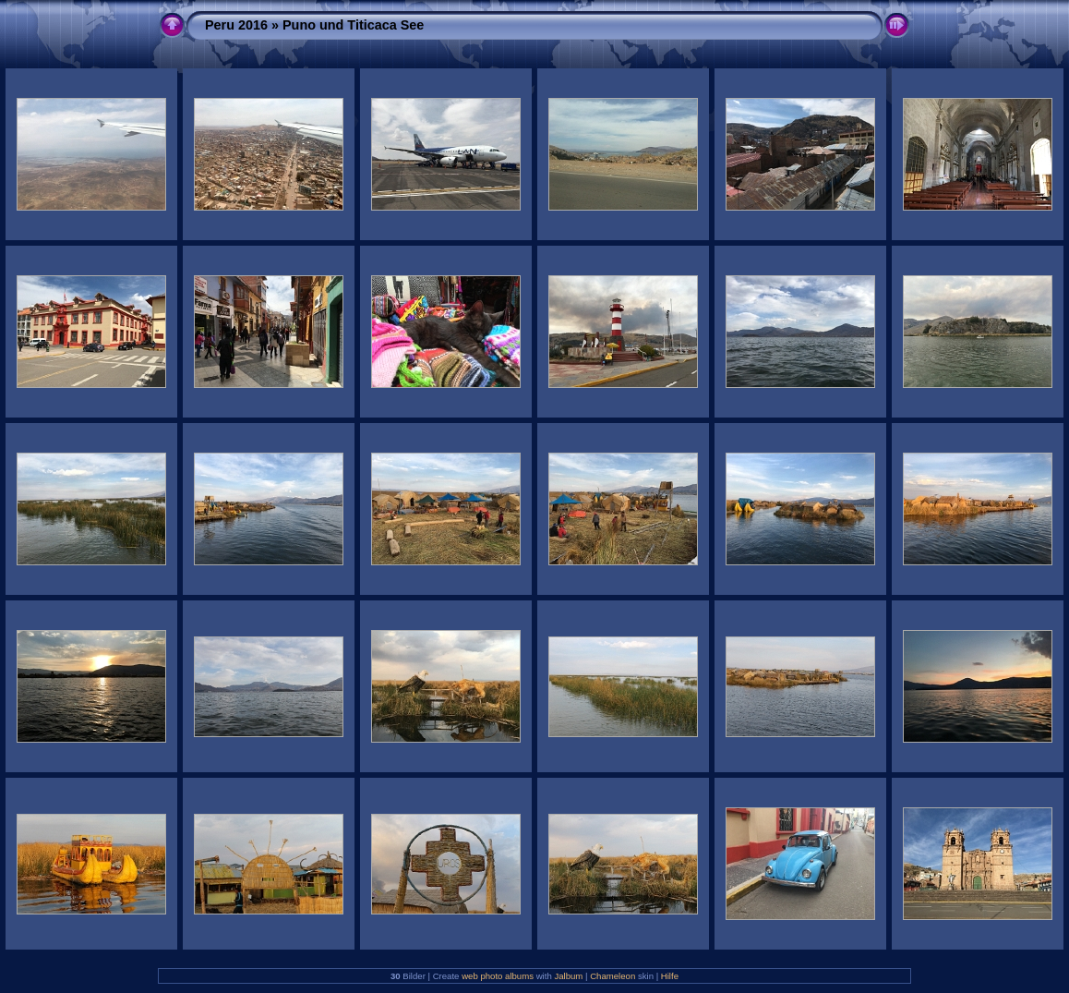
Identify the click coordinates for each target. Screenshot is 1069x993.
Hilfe (670, 976)
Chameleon (612, 976)
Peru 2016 (236, 25)
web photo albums (498, 976)
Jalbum (568, 976)
